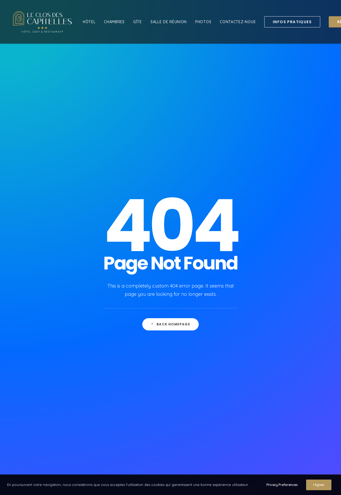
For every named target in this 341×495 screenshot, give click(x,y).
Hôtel (144, 359)
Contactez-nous (155, 373)
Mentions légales (155, 387)
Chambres (149, 366)
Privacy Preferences (282, 487)
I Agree (318, 487)
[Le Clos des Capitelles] (42, 21)
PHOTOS (203, 21)
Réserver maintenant (160, 380)
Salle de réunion (169, 21)
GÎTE (137, 21)
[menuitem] (89, 22)
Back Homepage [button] (170, 172)
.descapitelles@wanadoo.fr (260, 359)
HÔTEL (89, 21)
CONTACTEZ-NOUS (238, 21)
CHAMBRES (114, 21)
